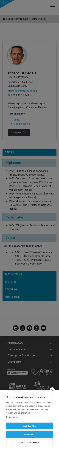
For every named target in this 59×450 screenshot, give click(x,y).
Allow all (29, 426)
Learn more (11, 417)
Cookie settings (30, 442)
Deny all (29, 434)
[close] (52, 390)
